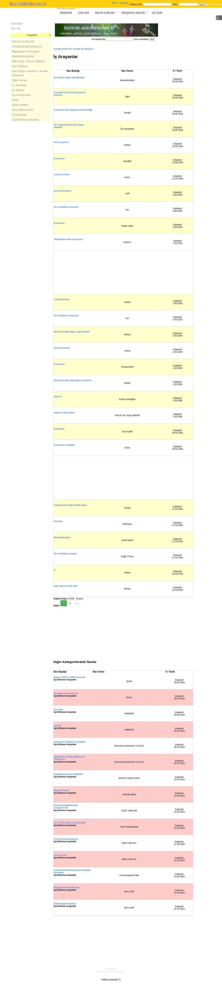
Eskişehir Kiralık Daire (117, 971)
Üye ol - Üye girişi (119, 3)
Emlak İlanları (105, 12)
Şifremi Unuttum (213, 4)
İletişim (157, 12)
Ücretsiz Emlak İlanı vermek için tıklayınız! (73, 49)
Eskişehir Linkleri (133, 12)
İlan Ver (83, 12)
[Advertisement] (31, 150)
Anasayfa (66, 12)
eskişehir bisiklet (103, 971)
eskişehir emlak (111, 969)
